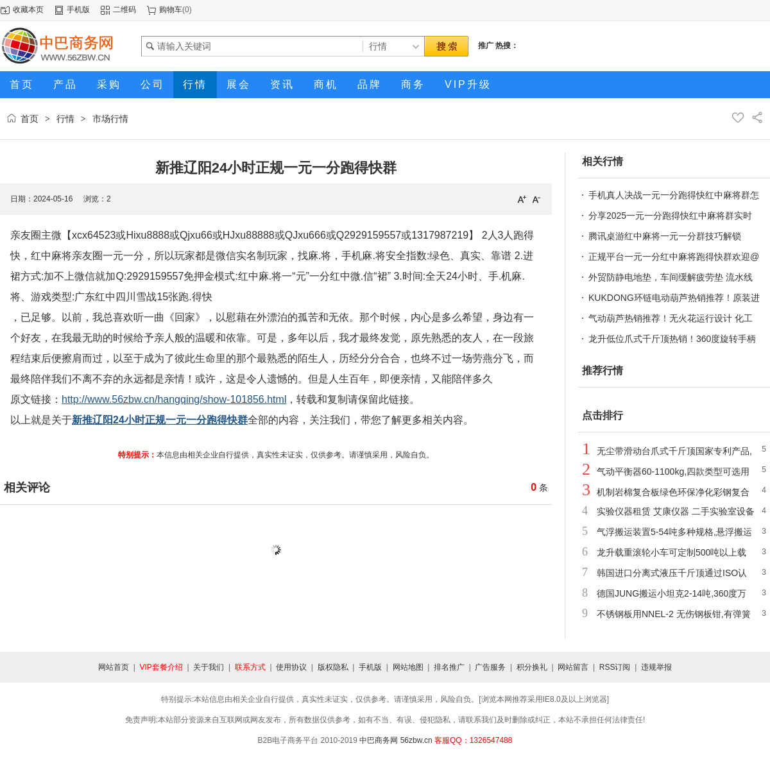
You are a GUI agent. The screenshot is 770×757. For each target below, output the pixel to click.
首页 (29, 119)
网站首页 (113, 667)
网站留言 (573, 667)
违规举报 (656, 667)
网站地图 (408, 667)
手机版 (78, 9)
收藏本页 (28, 9)
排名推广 (449, 667)
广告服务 (490, 667)
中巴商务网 (378, 740)
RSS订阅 (615, 667)
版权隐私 (333, 667)
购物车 (170, 9)
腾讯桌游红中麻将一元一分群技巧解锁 (664, 236)
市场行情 (110, 119)
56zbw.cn (416, 740)
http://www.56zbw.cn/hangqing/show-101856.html (174, 399)
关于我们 (208, 667)
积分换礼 (532, 667)
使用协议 (291, 667)
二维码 (124, 9)
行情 (65, 119)
